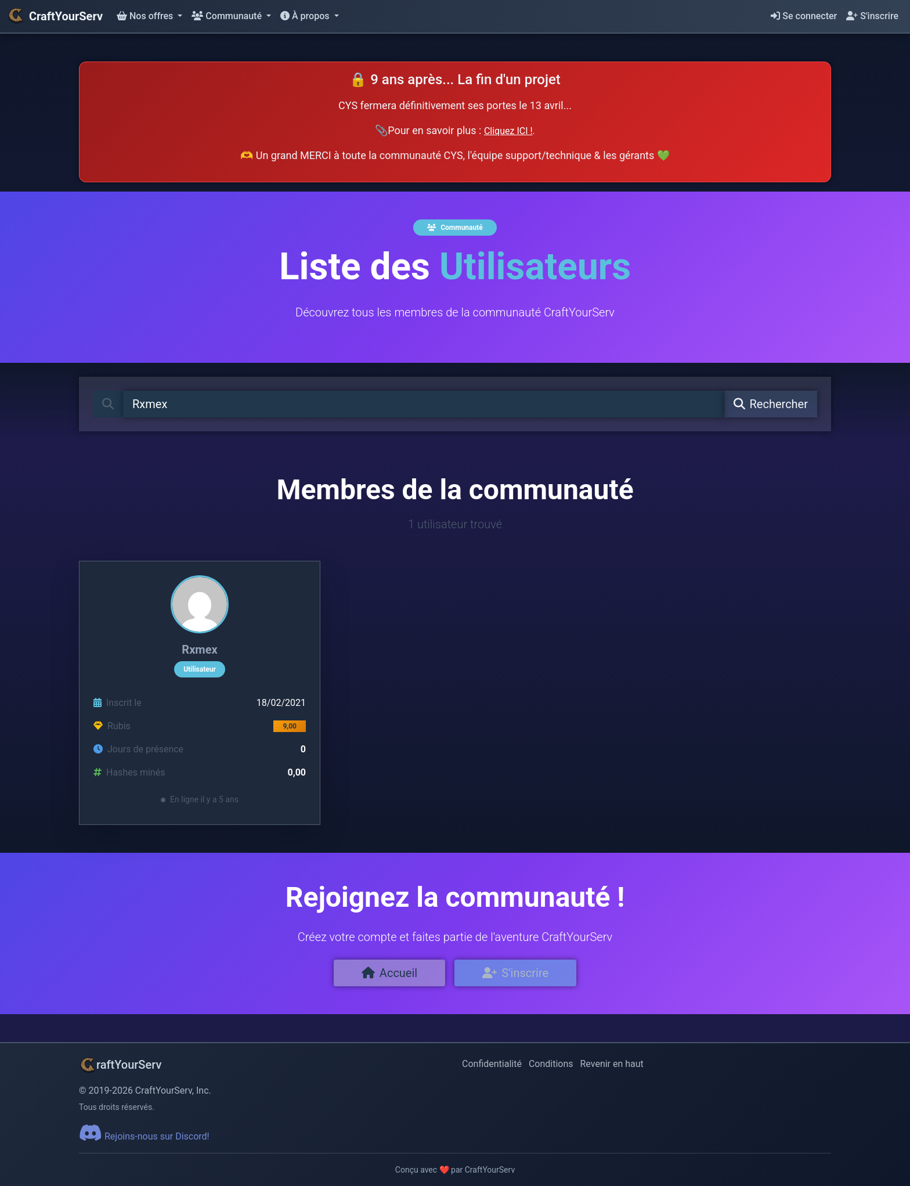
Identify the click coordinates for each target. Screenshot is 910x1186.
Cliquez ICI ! (508, 130)
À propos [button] (305, 15)
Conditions (551, 1063)
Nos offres (146, 15)
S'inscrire (872, 15)
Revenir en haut (612, 1063)
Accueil (389, 973)
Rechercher (771, 404)
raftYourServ (120, 1065)
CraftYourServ (55, 16)
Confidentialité (492, 1063)
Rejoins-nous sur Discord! (144, 1136)
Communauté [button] (228, 15)
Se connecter (804, 15)
